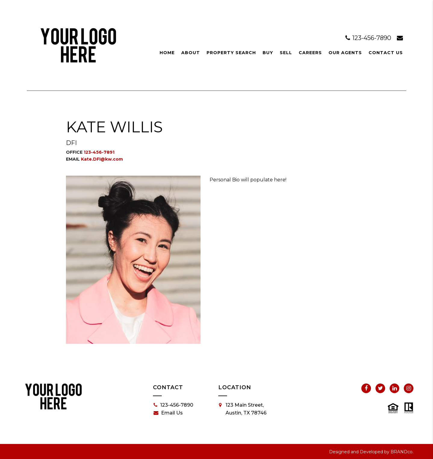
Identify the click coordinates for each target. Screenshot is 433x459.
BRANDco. (402, 451)
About (190, 52)
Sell (286, 52)
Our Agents (345, 52)
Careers (310, 52)
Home (167, 52)
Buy (268, 52)
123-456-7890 (369, 38)
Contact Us (386, 52)
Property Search (231, 52)
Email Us (168, 413)
